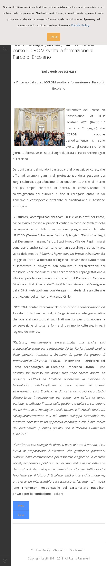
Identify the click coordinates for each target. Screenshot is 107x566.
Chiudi (54, 37)
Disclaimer (77, 550)
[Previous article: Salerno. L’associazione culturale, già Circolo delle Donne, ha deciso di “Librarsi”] (21, 505)
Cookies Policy (40, 550)
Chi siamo (59, 550)
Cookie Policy (80, 25)
